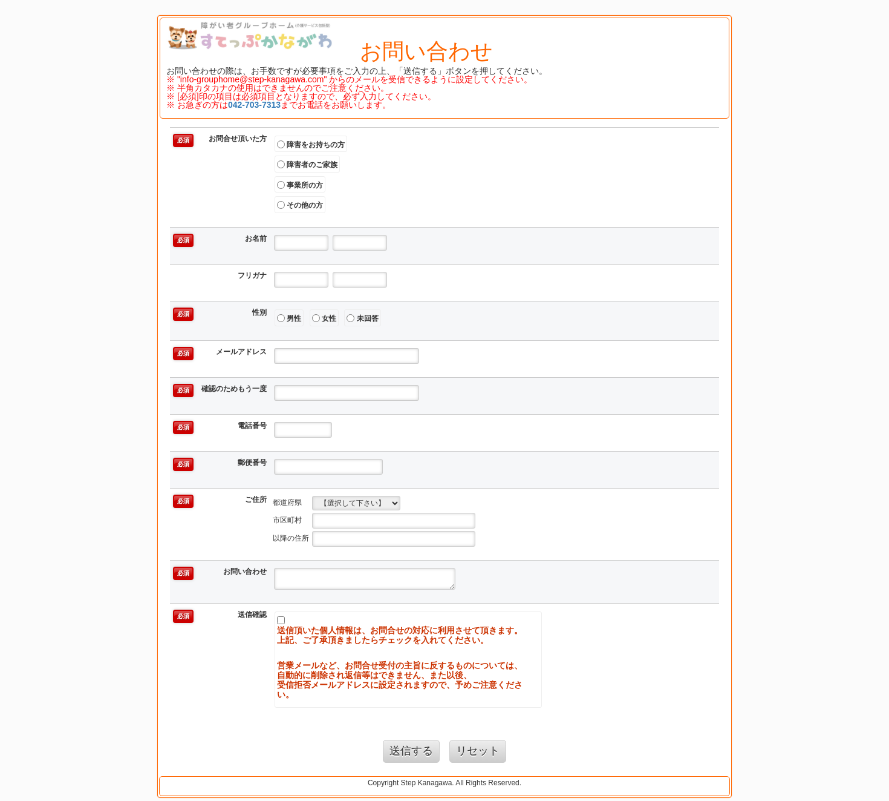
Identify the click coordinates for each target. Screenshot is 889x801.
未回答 (362, 318)
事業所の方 (300, 184)
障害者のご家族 (307, 164)
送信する (411, 751)
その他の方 (300, 205)
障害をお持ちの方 (311, 144)
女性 (324, 318)
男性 (289, 318)
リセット (478, 751)
